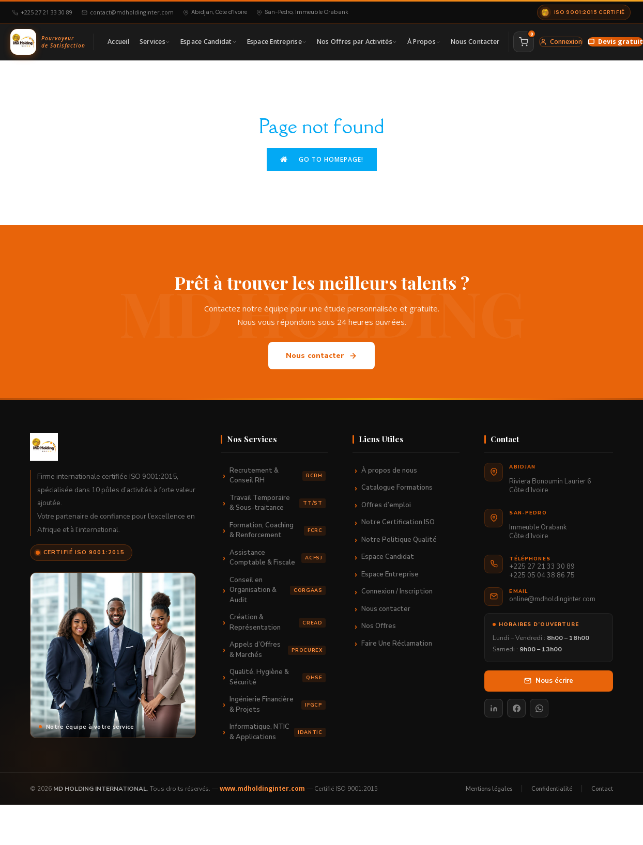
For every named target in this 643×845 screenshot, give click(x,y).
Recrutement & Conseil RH (277, 476)
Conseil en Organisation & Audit (277, 590)
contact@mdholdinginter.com (128, 12)
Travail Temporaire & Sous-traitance (277, 503)
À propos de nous (389, 470)
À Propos (423, 41)
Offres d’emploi (386, 505)
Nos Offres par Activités (357, 41)
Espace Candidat (208, 41)
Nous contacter (322, 356)
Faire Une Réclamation (396, 643)
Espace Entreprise (277, 41)
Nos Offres (378, 626)
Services (155, 41)
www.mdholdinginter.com (262, 788)
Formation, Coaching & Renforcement (277, 530)
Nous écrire (548, 680)
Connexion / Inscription (397, 591)
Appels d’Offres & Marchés (277, 650)
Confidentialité (551, 788)
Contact (602, 788)
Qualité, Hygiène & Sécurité (277, 677)
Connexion (561, 41)
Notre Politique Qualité (399, 539)
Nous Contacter (475, 41)
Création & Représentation (277, 622)
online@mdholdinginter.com (552, 599)
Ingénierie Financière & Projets (277, 704)
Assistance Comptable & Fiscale (277, 558)
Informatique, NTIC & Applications (277, 732)
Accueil (118, 41)
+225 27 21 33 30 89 (42, 12)
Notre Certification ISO (398, 522)
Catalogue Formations (397, 487)
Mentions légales (489, 788)
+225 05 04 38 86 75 (542, 575)
